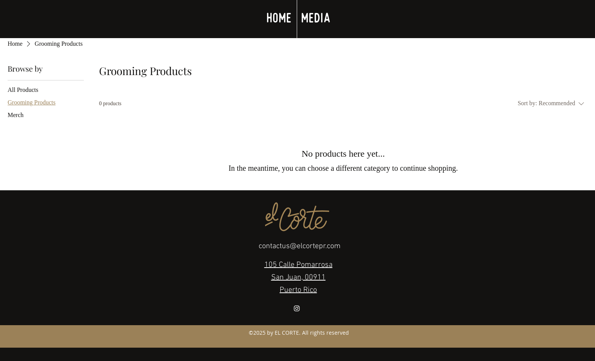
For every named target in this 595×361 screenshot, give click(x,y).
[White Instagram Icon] (297, 308)
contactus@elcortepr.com (300, 246)
